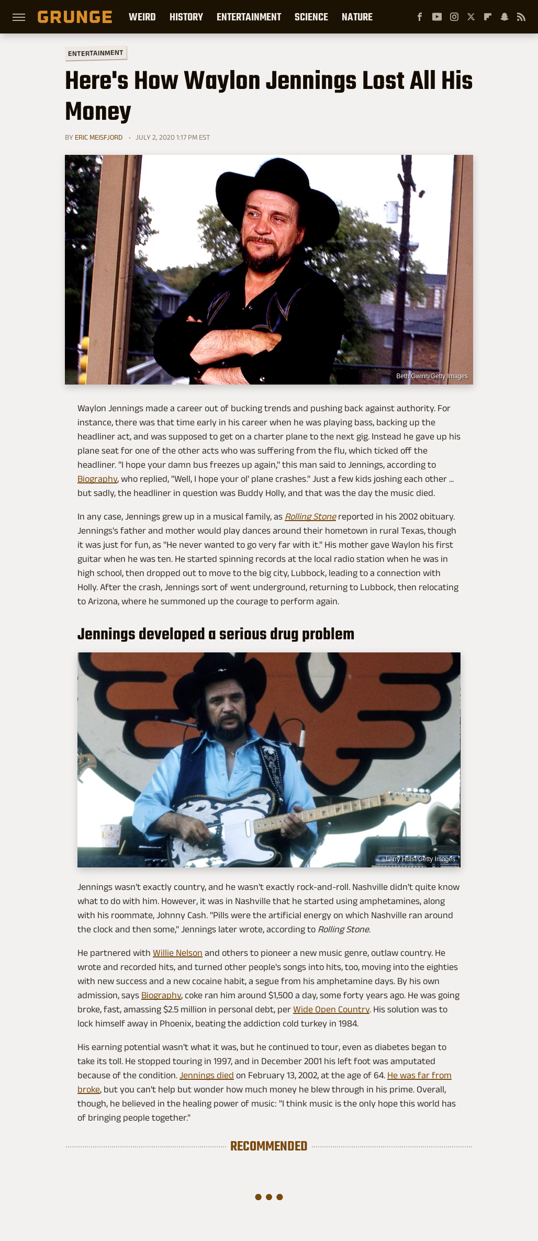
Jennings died (207, 1075)
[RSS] (521, 17)
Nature (357, 17)
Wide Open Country (331, 1009)
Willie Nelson (178, 952)
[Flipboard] (488, 17)
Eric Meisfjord (98, 137)
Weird (142, 17)
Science (311, 17)
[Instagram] (454, 17)
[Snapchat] (504, 17)
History (186, 17)
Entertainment (249, 17)
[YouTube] (437, 17)
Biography (97, 478)
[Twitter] (471, 17)
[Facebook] (420, 17)
